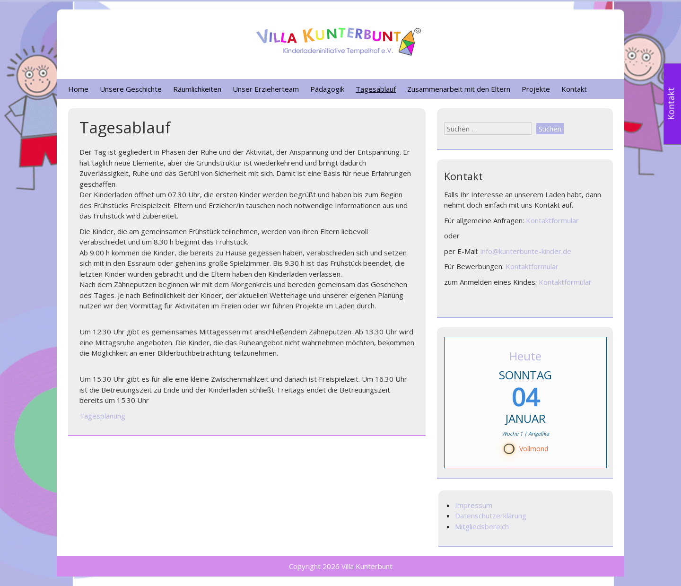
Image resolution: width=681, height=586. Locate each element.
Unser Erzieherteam (266, 89)
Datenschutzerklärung (490, 515)
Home (78, 89)
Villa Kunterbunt (367, 566)
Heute (525, 356)
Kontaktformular (552, 220)
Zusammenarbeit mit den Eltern (458, 89)
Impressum (473, 505)
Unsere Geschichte (131, 89)
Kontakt (574, 89)
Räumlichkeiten (197, 89)
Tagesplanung (102, 415)
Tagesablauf (376, 89)
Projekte (536, 89)
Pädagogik (327, 89)
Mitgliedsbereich (482, 526)
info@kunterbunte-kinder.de (525, 251)
